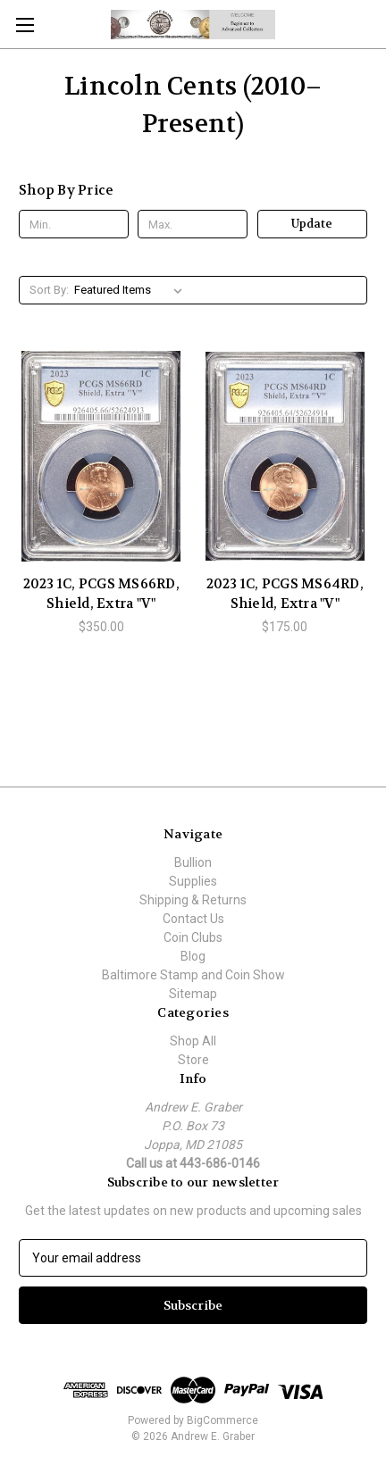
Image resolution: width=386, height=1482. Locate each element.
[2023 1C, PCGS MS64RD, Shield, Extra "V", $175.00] (285, 456)
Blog (193, 956)
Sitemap (193, 994)
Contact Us (193, 919)
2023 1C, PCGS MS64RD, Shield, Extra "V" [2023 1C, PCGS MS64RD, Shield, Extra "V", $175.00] (285, 594)
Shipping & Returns (193, 900)
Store (193, 1060)
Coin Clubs (193, 937)
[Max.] (193, 224)
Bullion (193, 862)
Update (311, 223)
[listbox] (131, 290)
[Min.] (74, 224)
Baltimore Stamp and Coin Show (193, 975)
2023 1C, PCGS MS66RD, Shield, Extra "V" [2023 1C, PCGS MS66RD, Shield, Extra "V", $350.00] (101, 594)
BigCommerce (222, 1420)
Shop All (193, 1041)
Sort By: (49, 289)
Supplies (193, 881)
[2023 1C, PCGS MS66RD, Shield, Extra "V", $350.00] (101, 456)
